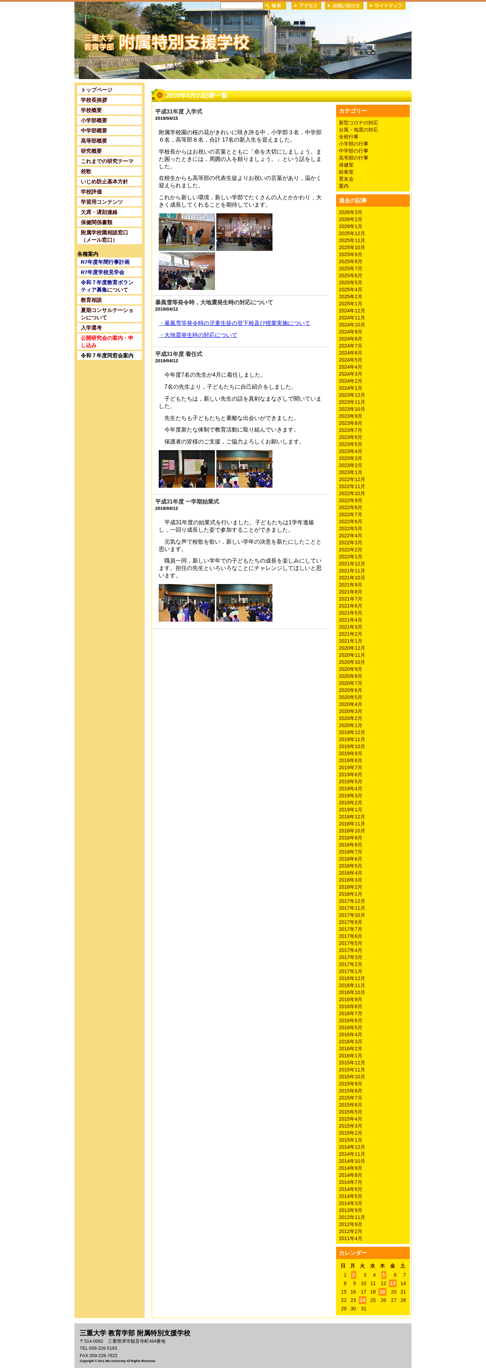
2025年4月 (350, 289)
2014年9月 (350, 1168)
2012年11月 (352, 1217)
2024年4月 (350, 367)
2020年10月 (352, 662)
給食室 (346, 172)
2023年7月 (350, 430)
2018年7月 (350, 852)
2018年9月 (350, 838)
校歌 (86, 171)
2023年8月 (350, 423)
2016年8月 (350, 1006)
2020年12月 (352, 648)
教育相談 (91, 300)
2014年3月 (350, 1203)
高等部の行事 (353, 158)
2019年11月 (352, 739)
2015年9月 (350, 1084)
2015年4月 (350, 1119)
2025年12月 (352, 233)
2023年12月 (352, 395)
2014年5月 (350, 1196)
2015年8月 (350, 1091)
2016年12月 (352, 978)
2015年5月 (350, 1112)
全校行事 (349, 137)
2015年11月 (352, 1069)
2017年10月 (352, 915)
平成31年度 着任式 (178, 354)
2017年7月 (350, 929)
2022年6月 (350, 521)
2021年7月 (350, 599)
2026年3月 (350, 212)
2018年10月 (352, 831)
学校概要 (91, 110)
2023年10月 (352, 409)
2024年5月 (350, 360)
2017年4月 (350, 950)
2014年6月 (350, 1189)
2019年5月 (350, 781)
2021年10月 (352, 578)
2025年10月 (352, 247)
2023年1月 (350, 472)
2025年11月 (352, 240)
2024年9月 (350, 332)
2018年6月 (350, 859)
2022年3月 (350, 542)
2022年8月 (350, 507)
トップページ (96, 90)
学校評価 (91, 192)
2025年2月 (350, 296)
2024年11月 (352, 317)
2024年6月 (350, 353)
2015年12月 (352, 1062)
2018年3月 (350, 880)
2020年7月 (350, 683)
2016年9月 (350, 999)
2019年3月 (350, 795)
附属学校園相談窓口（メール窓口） (104, 236)
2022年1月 (350, 556)
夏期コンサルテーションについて (107, 313)
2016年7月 (350, 1013)
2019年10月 (352, 746)
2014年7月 (350, 1182)
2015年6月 (350, 1105)
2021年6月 (350, 606)
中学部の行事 (353, 151)
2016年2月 (350, 1048)
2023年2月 (350, 465)
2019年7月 (350, 767)
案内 (344, 186)
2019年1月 (350, 809)
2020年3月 (350, 711)
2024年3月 (350, 374)
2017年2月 (350, 964)
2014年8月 (350, 1175)
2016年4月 (350, 1034)
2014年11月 (352, 1154)
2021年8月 (350, 592)
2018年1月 (350, 894)
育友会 (346, 179)
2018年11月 (352, 823)
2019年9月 (350, 753)
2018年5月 (350, 866)
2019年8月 (350, 760)
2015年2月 (350, 1133)
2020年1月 (350, 725)
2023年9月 (350, 416)
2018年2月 (350, 887)
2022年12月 (352, 479)
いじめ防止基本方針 (104, 181)
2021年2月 (350, 634)
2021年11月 (352, 570)
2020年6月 (350, 690)
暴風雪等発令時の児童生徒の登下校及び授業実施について (234, 323)
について (107, 286)
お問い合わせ (344, 5)
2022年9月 (350, 500)
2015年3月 (350, 1126)
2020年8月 (350, 676)
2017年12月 (352, 901)
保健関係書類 (96, 222)
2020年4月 (350, 704)
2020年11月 (352, 655)
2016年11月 (352, 985)
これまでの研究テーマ (107, 161)
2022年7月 (350, 514)
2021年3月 (350, 627)
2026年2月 (350, 219)
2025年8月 (350, 261)
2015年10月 (352, 1077)
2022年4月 (350, 535)
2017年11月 (352, 908)
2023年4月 (350, 451)
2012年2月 (350, 1231)
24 (363, 1300)
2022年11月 (352, 486)
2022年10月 (352, 493)
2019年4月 (350, 788)
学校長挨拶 (94, 100)
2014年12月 (352, 1147)
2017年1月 (350, 971)
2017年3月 (350, 957)
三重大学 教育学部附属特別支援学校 (142, 40)
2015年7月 (350, 1098)
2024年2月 (350, 381)
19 (382, 1292)
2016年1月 (350, 1055)
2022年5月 (350, 528)
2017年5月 (350, 943)
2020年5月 (350, 697)
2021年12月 (352, 563)
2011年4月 (350, 1238)
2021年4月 (350, 620)
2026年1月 (350, 226)
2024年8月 (350, 339)
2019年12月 (352, 732)
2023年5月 (350, 444)
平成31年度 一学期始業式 (187, 502)
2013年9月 (350, 1210)
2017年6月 (350, 936)
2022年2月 (350, 549)
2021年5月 (350, 613)
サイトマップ (386, 5)
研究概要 (91, 151)
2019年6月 (350, 774)
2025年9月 (350, 254)
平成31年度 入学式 (178, 112)
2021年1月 (350, 641)
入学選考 (91, 328)
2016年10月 (352, 992)
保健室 (346, 165)
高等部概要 (94, 141)
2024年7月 (350, 346)
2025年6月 (350, 275)
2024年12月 (352, 310)
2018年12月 (352, 816)
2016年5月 (350, 1027)
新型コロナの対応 (358, 122)
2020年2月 (350, 718)
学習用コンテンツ (102, 202)
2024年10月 (352, 325)
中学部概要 (94, 131)
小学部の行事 (353, 144)
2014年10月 (352, 1161)
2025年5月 (350, 282)
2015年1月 (350, 1140)
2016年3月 (350, 1041)
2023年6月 (350, 437)
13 (393, 1283)
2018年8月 (350, 845)
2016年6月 (350, 1020)
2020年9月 (350, 669)
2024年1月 (350, 388)
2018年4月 (350, 873)
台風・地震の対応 (358, 129)
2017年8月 (350, 922)
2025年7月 (350, 268)
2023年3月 (350, 458)
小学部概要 (94, 120)
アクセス (306, 5)
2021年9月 (350, 585)
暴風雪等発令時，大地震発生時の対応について (214, 302)
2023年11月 (352, 402)
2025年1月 (350, 303)
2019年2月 (350, 802)
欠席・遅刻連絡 (99, 212)
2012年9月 (350, 1224)
